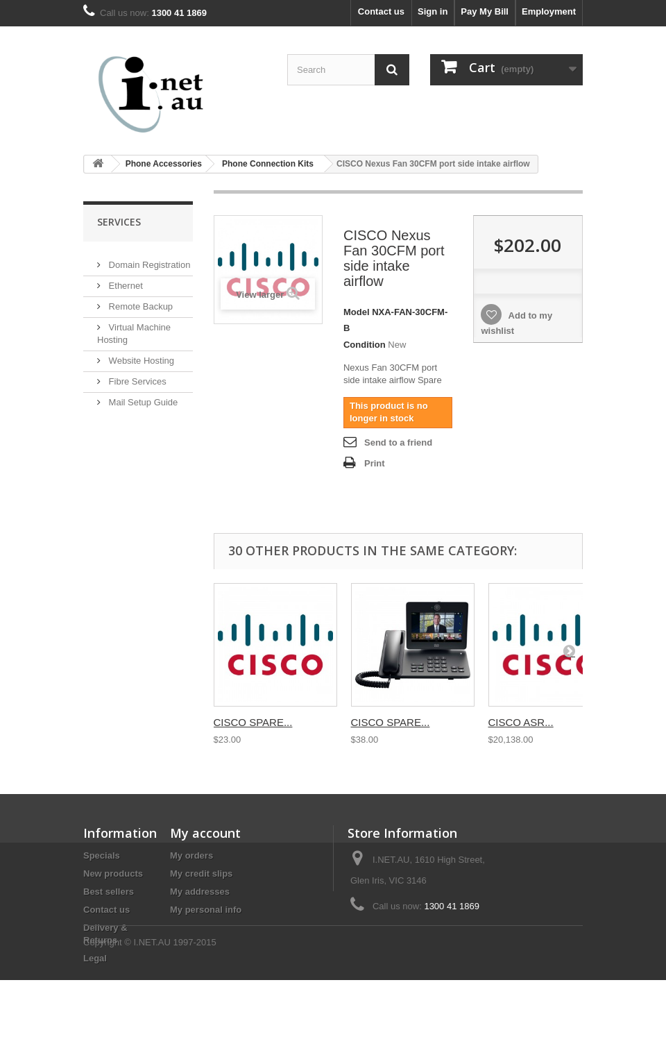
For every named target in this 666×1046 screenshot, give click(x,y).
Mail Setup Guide (142, 396)
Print (374, 463)
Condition (364, 344)
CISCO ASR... (521, 722)
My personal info (205, 909)
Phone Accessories (164, 164)
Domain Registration (148, 259)
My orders (191, 855)
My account (205, 833)
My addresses (200, 891)
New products (113, 873)
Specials (101, 855)
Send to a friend (398, 442)
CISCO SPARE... (253, 722)
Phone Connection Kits (268, 164)
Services (119, 221)
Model (356, 312)
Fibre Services (136, 376)
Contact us (381, 11)
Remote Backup (139, 301)
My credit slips (201, 873)
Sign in (432, 11)
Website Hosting (140, 355)
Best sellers (108, 891)
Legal (95, 958)
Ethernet (124, 280)
